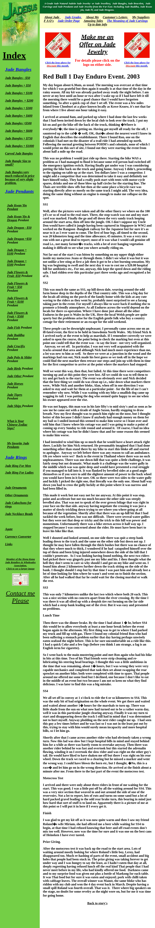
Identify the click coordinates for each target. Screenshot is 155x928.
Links (8, 544)
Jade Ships (14, 406)
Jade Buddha (15, 335)
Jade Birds (14, 368)
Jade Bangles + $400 (18, 115)
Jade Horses (15, 383)
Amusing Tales (93, 20)
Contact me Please (20, 597)
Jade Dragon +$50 (19, 239)
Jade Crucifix (16, 346)
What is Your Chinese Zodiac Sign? (17, 424)
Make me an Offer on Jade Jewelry (97, 44)
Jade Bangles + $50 (18, 85)
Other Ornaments (16, 495)
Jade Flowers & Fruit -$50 (17, 274)
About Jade (51, 17)
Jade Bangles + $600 (18, 130)
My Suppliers (141, 17)
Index (14, 55)
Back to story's (97, 903)
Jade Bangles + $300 (18, 108)
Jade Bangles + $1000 (19, 146)
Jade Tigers (14, 394)
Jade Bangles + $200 (19, 100)
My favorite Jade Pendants (18, 445)
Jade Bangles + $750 (18, 138)
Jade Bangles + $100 (18, 93)
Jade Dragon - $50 (19, 227)
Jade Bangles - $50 (17, 78)
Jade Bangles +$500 (18, 123)
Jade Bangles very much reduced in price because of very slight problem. (19, 177)
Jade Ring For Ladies (19, 472)
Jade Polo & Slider (19, 357)
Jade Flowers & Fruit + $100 (17, 299)
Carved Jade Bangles (19, 153)
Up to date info (97, 24)
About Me (92, 17)
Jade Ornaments (16, 487)
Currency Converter (18, 536)
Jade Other (14, 376)
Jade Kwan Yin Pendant (17, 207)
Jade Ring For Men (18, 465)
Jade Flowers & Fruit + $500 (17, 314)
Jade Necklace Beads (19, 514)
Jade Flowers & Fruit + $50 (17, 285)
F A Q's (49, 20)
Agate (9, 529)
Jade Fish (13, 327)
